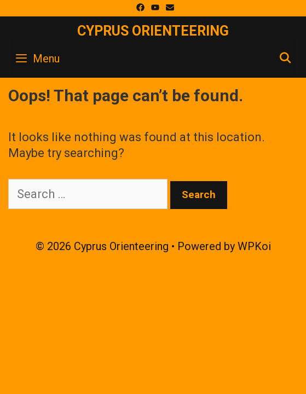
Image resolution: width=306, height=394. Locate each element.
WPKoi (254, 246)
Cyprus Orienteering (153, 31)
